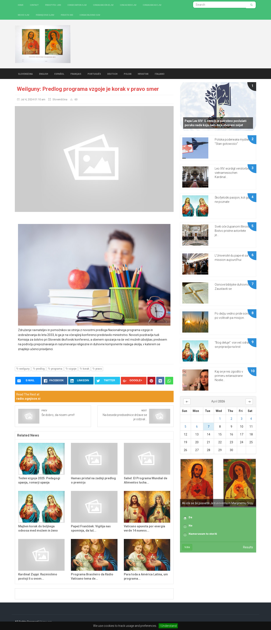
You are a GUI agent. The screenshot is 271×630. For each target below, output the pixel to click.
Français (76, 73)
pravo (97, 368)
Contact (34, 4)
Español (59, 73)
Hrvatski (143, 73)
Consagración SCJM (103, 4)
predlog (39, 368)
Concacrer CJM (128, 4)
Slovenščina (25, 73)
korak (84, 368)
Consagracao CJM (152, 4)
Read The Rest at (28, 396)
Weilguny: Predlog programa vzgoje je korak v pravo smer (88, 89)
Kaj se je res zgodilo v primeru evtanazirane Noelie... (229, 376)
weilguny (23, 368)
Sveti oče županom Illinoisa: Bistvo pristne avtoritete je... (233, 231)
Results (248, 547)
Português (94, 73)
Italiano (160, 73)
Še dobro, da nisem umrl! (58, 415)
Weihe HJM (23, 14)
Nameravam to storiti (203, 533)
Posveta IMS (67, 14)
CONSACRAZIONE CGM (90, 14)
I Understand (168, 625)
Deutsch (112, 73)
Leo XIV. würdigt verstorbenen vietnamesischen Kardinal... (234, 173)
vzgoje (70, 368)
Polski (127, 73)
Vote (187, 547)
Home (21, 4)
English (43, 73)
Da (190, 517)
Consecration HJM (77, 4)
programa (55, 368)
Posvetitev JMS (53, 4)
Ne (190, 525)
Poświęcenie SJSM (45, 14)
